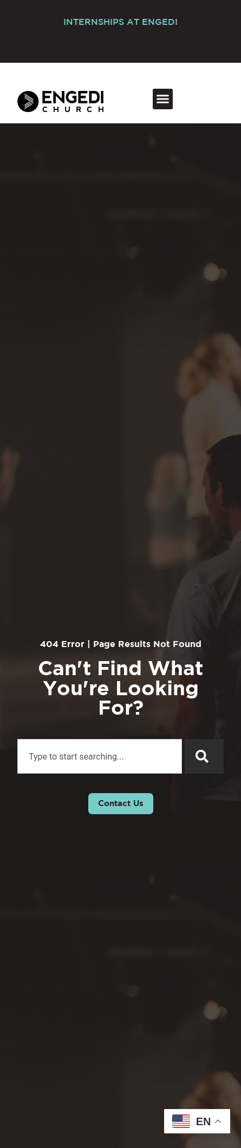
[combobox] (99, 756)
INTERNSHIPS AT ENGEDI (120, 22)
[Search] (204, 756)
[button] (163, 99)
